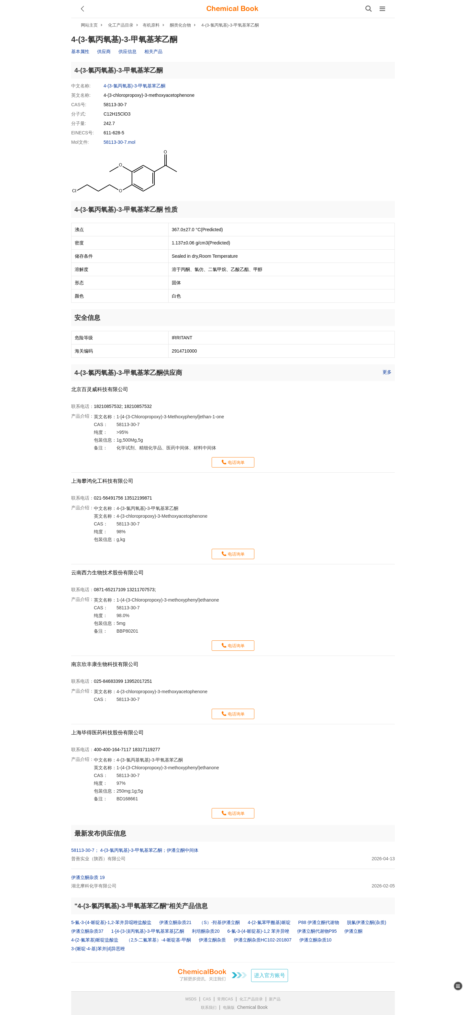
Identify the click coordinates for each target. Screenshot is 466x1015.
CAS (207, 999)
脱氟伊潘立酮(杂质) (366, 922)
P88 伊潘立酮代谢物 (318, 922)
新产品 (275, 999)
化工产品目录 (120, 25)
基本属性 (80, 51)
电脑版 (229, 1007)
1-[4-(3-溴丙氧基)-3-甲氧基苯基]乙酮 (147, 931)
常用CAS (225, 999)
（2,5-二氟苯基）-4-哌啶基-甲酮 (158, 940)
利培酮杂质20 (206, 931)
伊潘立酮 (353, 931)
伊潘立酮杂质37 (87, 931)
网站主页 (89, 25)
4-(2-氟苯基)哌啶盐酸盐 (94, 940)
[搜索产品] (368, 8)
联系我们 (208, 1007)
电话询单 (236, 462)
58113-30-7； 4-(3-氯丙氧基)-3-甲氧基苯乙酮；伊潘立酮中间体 (134, 850)
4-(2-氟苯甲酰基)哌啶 (269, 922)
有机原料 (151, 25)
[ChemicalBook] (232, 9)
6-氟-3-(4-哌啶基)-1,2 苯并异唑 (258, 931)
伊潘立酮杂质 (212, 940)
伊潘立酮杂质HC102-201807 (263, 940)
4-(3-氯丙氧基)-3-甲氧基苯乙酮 (230, 25)
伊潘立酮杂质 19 (88, 877)
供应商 (104, 51)
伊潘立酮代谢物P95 (317, 931)
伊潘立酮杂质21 (175, 922)
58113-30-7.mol (119, 142)
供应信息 (127, 51)
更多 (387, 372)
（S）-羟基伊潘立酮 (219, 922)
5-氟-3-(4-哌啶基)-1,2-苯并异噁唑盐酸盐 (111, 922)
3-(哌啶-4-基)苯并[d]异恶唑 (98, 948)
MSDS (191, 999)
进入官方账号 (269, 975)
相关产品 (153, 51)
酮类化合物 (180, 25)
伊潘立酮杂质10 (315, 940)
